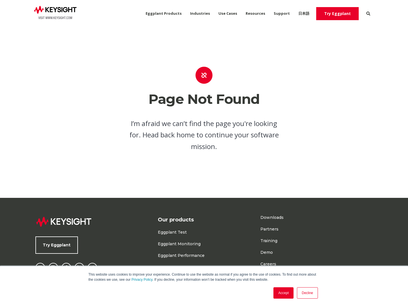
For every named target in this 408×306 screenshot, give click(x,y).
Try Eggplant (337, 13)
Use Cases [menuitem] (227, 13)
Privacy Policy (141, 280)
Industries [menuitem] (200, 13)
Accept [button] (283, 293)
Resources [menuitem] (255, 13)
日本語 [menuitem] (303, 13)
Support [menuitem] (282, 13)
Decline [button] (307, 293)
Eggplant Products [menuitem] (164, 13)
